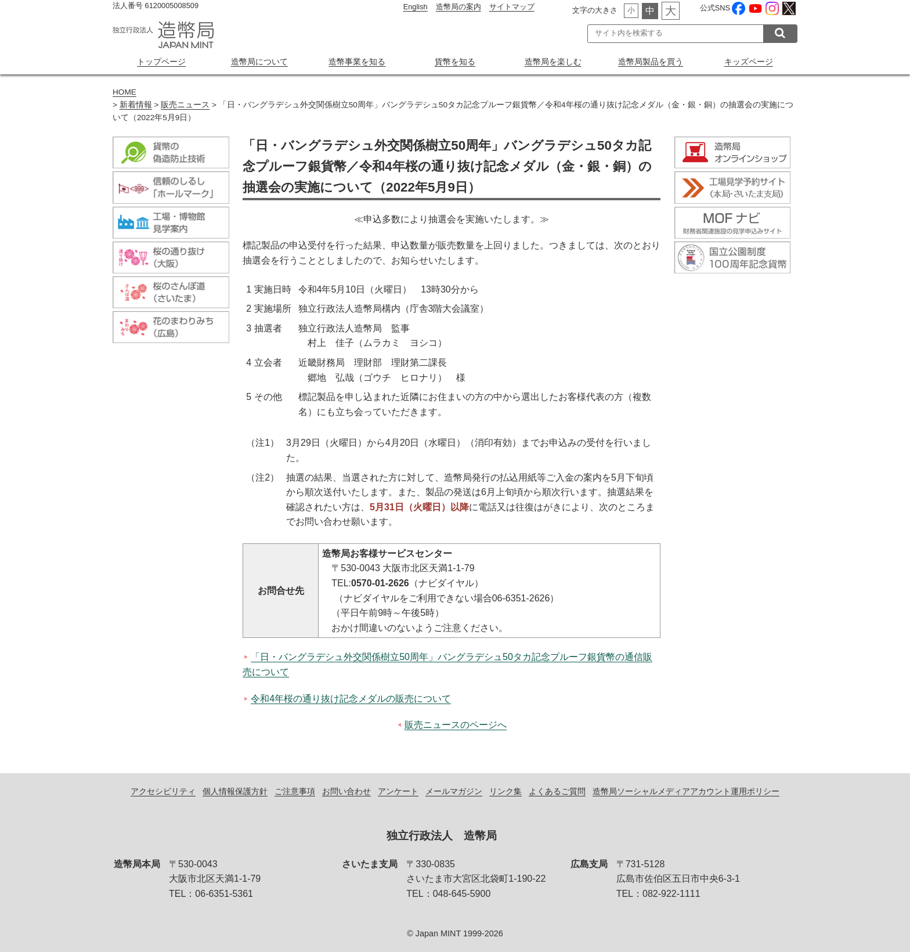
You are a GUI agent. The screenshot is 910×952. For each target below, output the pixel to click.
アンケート (398, 791)
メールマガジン (453, 791)
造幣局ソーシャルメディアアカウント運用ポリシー (686, 791)
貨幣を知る (455, 61)
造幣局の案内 (458, 6)
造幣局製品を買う (650, 61)
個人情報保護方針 (235, 791)
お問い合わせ (346, 791)
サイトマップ (512, 6)
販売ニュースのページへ (456, 725)
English (415, 6)
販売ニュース (185, 104)
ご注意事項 (295, 791)
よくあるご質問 (557, 791)
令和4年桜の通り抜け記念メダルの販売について (351, 699)
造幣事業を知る (356, 61)
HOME (124, 92)
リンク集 (505, 791)
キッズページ (748, 61)
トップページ (161, 61)
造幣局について (259, 61)
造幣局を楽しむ (553, 61)
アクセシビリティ (163, 791)
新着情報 (136, 104)
